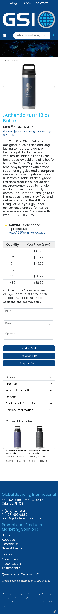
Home (6, 535)
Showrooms (10, 559)
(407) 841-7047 (15, 511)
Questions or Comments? (20, 574)
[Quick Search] (31, 35)
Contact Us (10, 544)
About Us (8, 540)
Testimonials (11, 568)
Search (7, 555)
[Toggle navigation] (5, 35)
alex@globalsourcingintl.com (23, 518)
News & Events (12, 548)
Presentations (12, 564)
